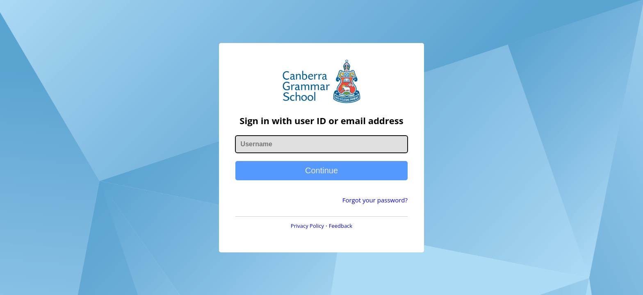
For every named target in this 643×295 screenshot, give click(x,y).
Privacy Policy (307, 225)
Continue (321, 170)
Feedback (341, 225)
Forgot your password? (375, 200)
